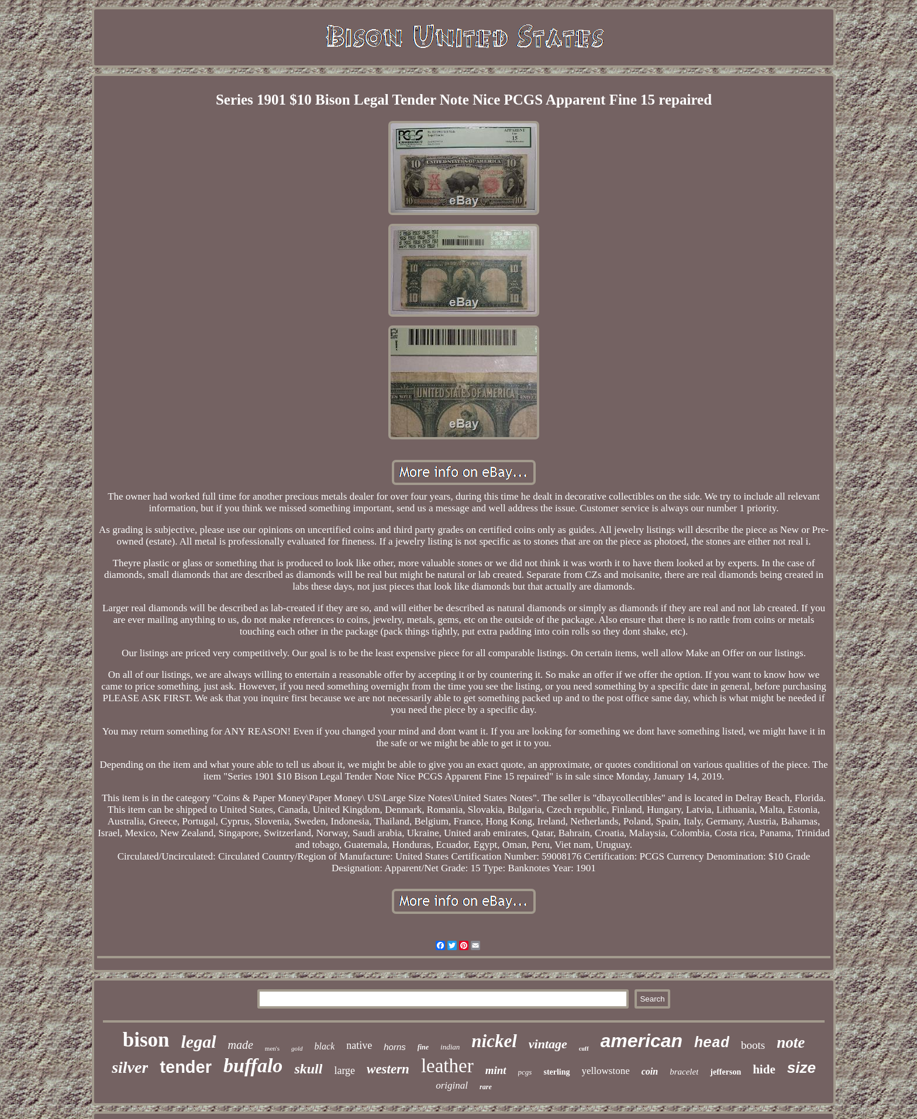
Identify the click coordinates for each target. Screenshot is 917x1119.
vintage (548, 1044)
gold (297, 1048)
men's (272, 1048)
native (359, 1045)
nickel (494, 1041)
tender (186, 1067)
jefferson (725, 1072)
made (240, 1044)
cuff (584, 1048)
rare (486, 1087)
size (801, 1067)
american (642, 1040)
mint (495, 1070)
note (791, 1042)
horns (395, 1047)
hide (764, 1069)
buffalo (252, 1065)
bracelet (684, 1071)
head (711, 1043)
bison (146, 1039)
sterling (556, 1072)
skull (308, 1068)
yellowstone (606, 1070)
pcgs (525, 1072)
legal (198, 1041)
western (388, 1069)
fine (423, 1047)
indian (450, 1046)
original (452, 1085)
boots (753, 1045)
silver (130, 1067)
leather (447, 1065)
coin (650, 1071)
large (344, 1070)
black (325, 1046)
